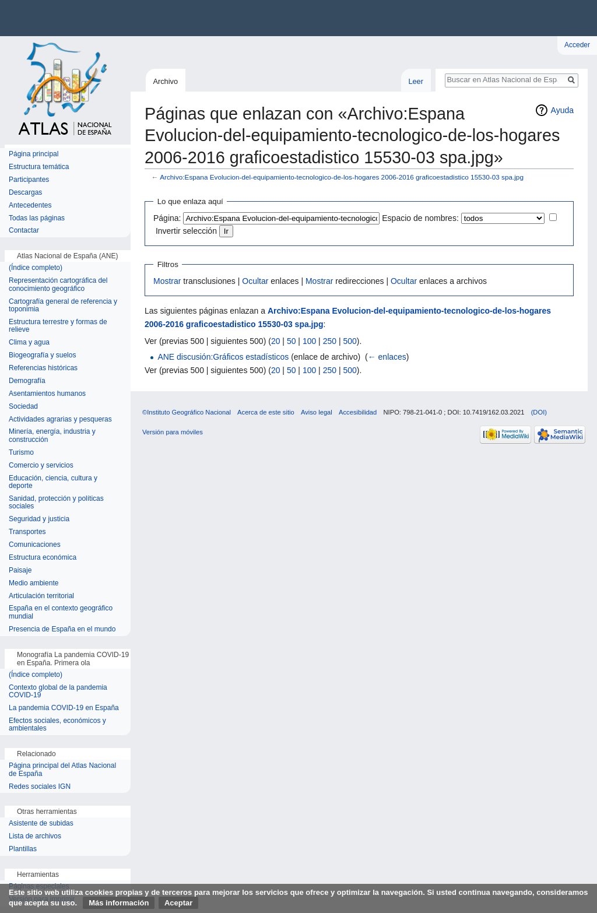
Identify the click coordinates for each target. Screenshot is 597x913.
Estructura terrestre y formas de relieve (58, 326)
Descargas (25, 192)
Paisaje (20, 570)
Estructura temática (39, 167)
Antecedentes (30, 205)
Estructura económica (42, 557)
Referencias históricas (43, 368)
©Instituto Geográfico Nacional (186, 412)
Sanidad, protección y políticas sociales (56, 503)
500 (349, 341)
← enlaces (387, 356)
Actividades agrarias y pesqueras (60, 419)
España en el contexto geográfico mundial (61, 612)
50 (291, 341)
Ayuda (562, 110)
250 (329, 341)
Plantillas (23, 849)
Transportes (27, 532)
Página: (167, 218)
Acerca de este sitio (265, 412)
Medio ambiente (33, 583)
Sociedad (23, 406)
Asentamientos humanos (47, 394)
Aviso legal (316, 412)
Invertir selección (186, 231)
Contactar (24, 230)
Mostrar (167, 281)
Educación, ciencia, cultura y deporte (53, 482)
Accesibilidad (358, 412)
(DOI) (539, 412)
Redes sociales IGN (40, 787)
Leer (415, 81)
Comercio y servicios (41, 465)
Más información (119, 902)
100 (309, 341)
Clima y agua (29, 342)
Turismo (21, 452)
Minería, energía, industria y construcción (52, 436)
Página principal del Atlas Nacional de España (62, 770)
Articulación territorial (41, 596)
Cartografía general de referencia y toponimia (63, 306)
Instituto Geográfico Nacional (186, 18)
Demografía (27, 381)
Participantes (29, 180)
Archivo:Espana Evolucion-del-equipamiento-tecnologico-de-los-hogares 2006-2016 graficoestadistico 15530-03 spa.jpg (342, 177)
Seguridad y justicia (39, 519)
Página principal (33, 154)
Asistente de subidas (41, 823)
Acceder (577, 45)
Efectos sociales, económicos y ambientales (57, 725)
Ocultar (255, 281)
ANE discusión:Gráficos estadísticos (223, 356)
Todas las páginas (37, 218)
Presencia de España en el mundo (62, 629)
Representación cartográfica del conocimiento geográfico (58, 285)
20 (275, 341)
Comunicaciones (35, 545)
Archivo (165, 81)
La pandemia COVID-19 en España (64, 708)
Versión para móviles (172, 432)
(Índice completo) (35, 268)
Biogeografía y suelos (42, 355)
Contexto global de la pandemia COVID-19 (58, 692)
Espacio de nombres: (420, 218)
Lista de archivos (35, 836)
